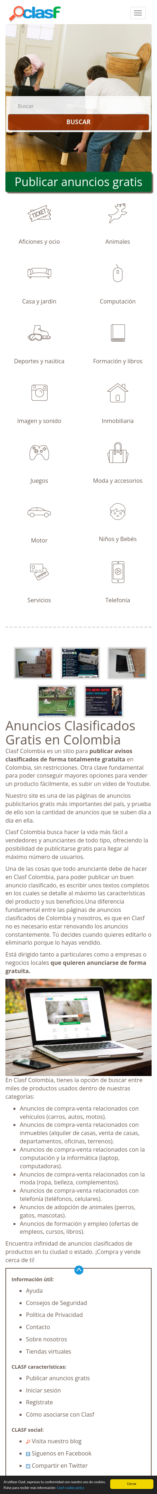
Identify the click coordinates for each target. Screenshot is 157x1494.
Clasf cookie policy (70, 1487)
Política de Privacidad (54, 1315)
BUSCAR (78, 122)
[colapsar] (138, 13)
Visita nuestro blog (54, 1441)
